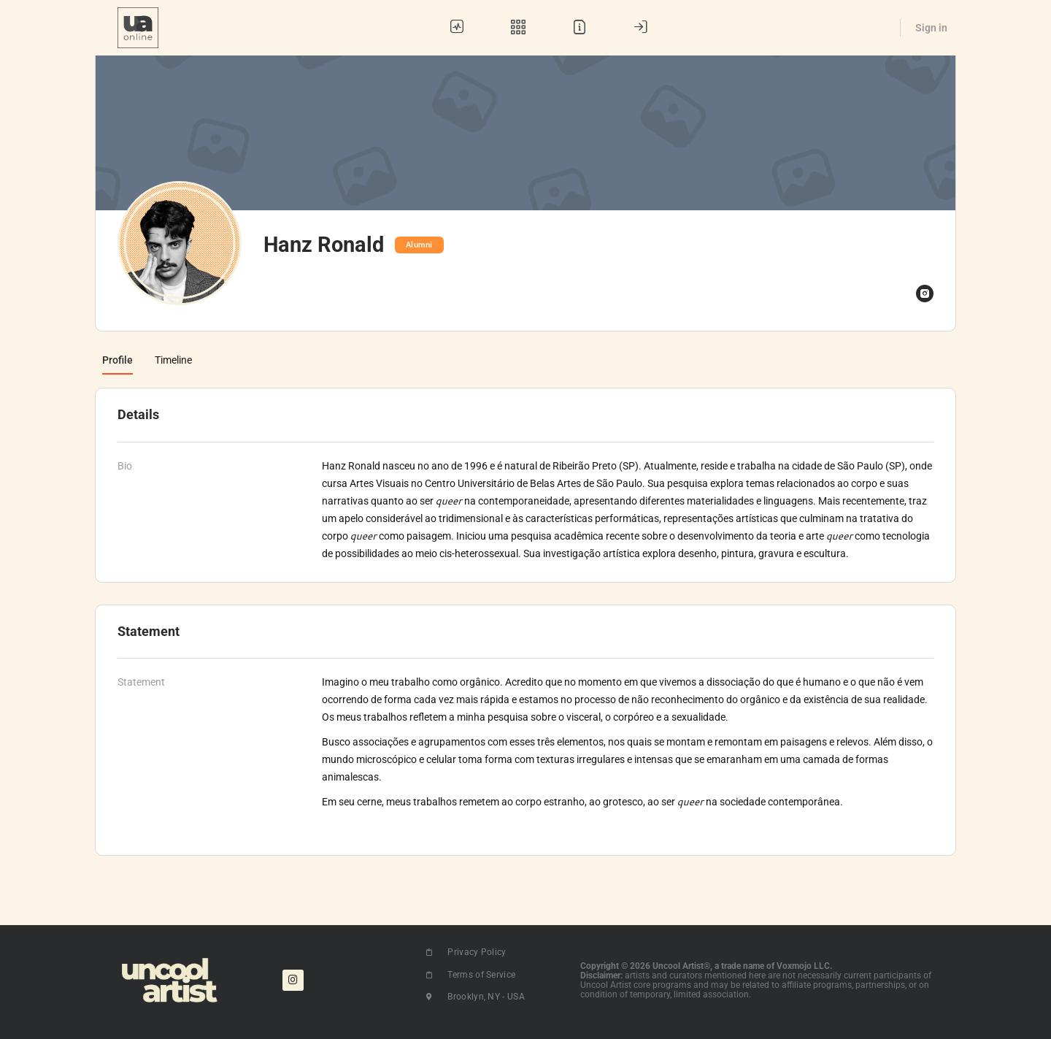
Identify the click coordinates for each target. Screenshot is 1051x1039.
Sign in (931, 28)
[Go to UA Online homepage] (138, 26)
